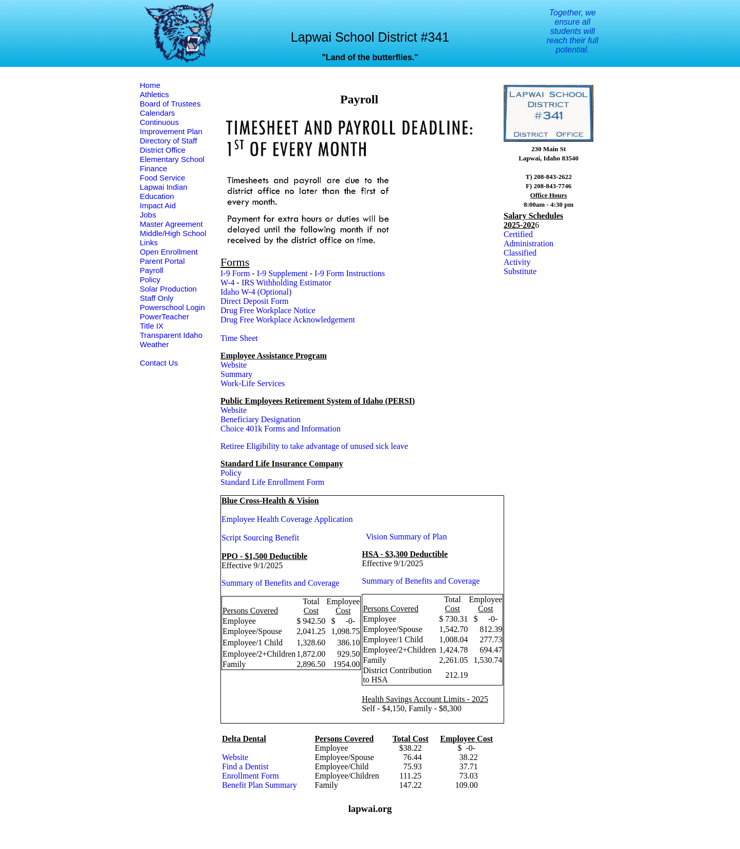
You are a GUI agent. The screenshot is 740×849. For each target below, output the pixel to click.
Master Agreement (171, 224)
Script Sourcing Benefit (260, 537)
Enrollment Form (250, 775)
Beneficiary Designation (260, 419)
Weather (154, 344)
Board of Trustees (170, 103)
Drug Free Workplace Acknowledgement (287, 319)
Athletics (154, 94)
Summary (236, 374)
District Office (163, 150)
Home (150, 85)
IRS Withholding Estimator (286, 282)
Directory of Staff (168, 140)
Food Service (162, 177)
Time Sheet (239, 338)
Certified (518, 234)
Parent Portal (162, 261)
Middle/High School (173, 233)
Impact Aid (158, 205)
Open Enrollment (169, 251)
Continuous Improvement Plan (171, 127)
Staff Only (157, 298)
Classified (520, 252)
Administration (528, 243)
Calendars (157, 113)
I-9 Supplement (282, 273)
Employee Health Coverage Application (287, 519)
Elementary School (172, 159)
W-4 (227, 282)
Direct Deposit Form (254, 301)
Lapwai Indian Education (164, 192)
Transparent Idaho (171, 335)
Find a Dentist (245, 766)
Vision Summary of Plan (406, 536)
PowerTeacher (164, 316)
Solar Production (168, 288)
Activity (517, 262)
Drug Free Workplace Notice (268, 310)
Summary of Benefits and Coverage (280, 583)
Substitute (520, 271)
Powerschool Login (172, 307)
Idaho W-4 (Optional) (255, 291)
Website (233, 364)
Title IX (151, 325)
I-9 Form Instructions (349, 273)
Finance (153, 168)
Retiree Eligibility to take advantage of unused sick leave (314, 446)
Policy (150, 279)
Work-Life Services (252, 383)
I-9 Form (235, 273)
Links (149, 242)
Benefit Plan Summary (259, 785)
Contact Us (159, 362)
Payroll (151, 270)
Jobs (148, 214)
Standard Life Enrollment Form (272, 482)
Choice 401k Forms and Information (280, 428)
